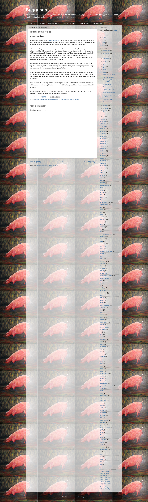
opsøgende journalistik (106, 386)
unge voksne (104, 449)
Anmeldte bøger (53, 23)
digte (101, 224)
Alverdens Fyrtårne (109, 74)
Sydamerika (103, 439)
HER (115, 30)
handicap (102, 288)
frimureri (102, 268)
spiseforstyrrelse (105, 427)
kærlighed (103, 346)
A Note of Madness (105, 471)
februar (105, 108)
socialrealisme (104, 420)
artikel (101, 187)
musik (101, 361)
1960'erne (103, 155)
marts (105, 105)
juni (104, 67)
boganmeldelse (104, 202)
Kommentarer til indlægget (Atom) (47, 166)
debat (101, 222)
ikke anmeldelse (55, 99)
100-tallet (102, 119)
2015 (103, 40)
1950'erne (103, 153)
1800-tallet (103, 136)
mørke (102, 368)
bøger (101, 209)
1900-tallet (103, 138)
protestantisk (104, 395)
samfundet (103, 410)
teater (101, 444)
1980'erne (103, 160)
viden (101, 457)
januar (105, 111)
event (101, 241)
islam (101, 310)
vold (101, 461)
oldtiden (102, 381)
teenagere (103, 447)
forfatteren (46, 99)
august (105, 61)
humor (102, 302)
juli (104, 64)
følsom (102, 270)
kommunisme (104, 327)
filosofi (102, 258)
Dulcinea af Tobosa (105, 483)
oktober (105, 56)
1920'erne (103, 146)
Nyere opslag (35, 161)
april (104, 72)
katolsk (102, 317)
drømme (102, 227)
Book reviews (104, 479)
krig (101, 332)
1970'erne (103, 158)
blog (101, 200)
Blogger (83, 497)
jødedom (102, 315)
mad (101, 349)
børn (101, 212)
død (101, 231)
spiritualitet (103, 425)
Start (62, 161)
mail (101, 351)
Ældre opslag (89, 161)
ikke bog (102, 307)
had (101, 285)
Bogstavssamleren (105, 477)
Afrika (101, 178)
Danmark (102, 219)
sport (101, 430)
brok (41, 99)
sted (101, 434)
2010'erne (103, 168)
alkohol (102, 180)
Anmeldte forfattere (69, 23)
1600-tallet (103, 131)
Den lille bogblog (105, 481)
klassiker (102, 324)
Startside (33, 23)
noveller (102, 378)
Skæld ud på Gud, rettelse (108, 80)
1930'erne (103, 148)
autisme (102, 192)
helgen (102, 295)
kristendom (103, 339)
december (106, 50)
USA (101, 454)
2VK (101, 170)
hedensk (102, 290)
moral (101, 359)
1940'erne (103, 151)
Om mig (42, 23)
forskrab (102, 263)
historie (102, 297)
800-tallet (102, 173)
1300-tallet (103, 126)
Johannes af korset (109, 92)
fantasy (102, 253)
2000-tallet (103, 165)
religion (102, 405)
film (101, 256)
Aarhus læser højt (108, 89)
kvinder (102, 344)
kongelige (103, 329)
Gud (101, 280)
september (106, 58)
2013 (103, 45)
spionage (102, 422)
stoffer (101, 437)
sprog (77, 99)
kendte (102, 319)
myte (101, 364)
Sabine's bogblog (105, 489)
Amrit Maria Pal (104, 473)
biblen (37, 99)
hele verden (103, 293)
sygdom (102, 442)
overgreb (102, 388)
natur (101, 371)
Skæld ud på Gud (54, 40)
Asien (101, 190)
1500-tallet (103, 129)
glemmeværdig (104, 278)
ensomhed (103, 236)
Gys (101, 283)
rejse (101, 403)
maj (104, 69)
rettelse (72, 99)
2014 (103, 43)
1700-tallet (103, 134)
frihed (101, 266)
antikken (102, 182)
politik (101, 393)
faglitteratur (103, 246)
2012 (103, 48)
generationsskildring (106, 275)
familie (102, 249)
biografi (102, 197)
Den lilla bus (107, 84)
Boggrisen (36, 9)
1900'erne (103, 141)
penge (102, 390)
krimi (101, 334)
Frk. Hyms (103, 485)
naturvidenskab (104, 373)
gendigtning (103, 273)
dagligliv (102, 217)
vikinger (102, 459)
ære (101, 464)
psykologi (102, 398)
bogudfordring (98, 23)
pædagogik (103, 400)
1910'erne (103, 143)
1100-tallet (103, 124)
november (106, 53)
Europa (102, 239)
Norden (102, 376)
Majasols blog (104, 487)
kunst (101, 342)
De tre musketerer (108, 87)
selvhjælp (102, 415)
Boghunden (103, 475)
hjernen (102, 300)
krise (101, 337)
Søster (105, 102)
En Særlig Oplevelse (106, 234)
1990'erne (103, 163)
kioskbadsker (65, 99)
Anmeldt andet (84, 23)
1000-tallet (103, 121)
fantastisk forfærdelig (106, 251)
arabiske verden (104, 185)
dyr (101, 229)
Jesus (101, 312)
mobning (102, 354)
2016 (103, 37)
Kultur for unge (107, 99)
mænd (102, 366)
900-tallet (102, 175)
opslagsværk (104, 383)
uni (101, 452)
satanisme (103, 412)
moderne (102, 356)
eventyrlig (103, 244)
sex (101, 417)
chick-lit (102, 214)
